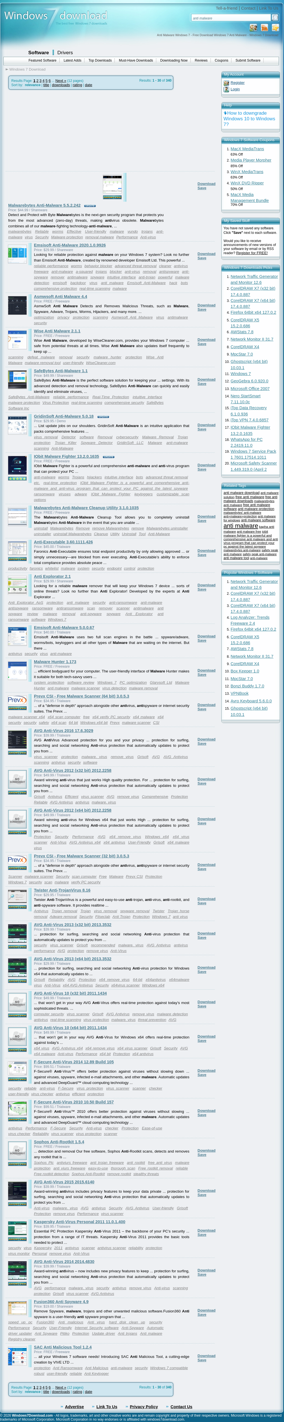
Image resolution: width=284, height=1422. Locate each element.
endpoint (114, 568)
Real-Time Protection (110, 397)
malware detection (172, 1014)
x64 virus (41, 1048)
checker (155, 1088)
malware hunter (107, 357)
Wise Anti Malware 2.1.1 (57, 331)
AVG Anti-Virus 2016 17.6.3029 (63, 730)
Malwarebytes (61, 528)
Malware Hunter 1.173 (55, 661)
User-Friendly (139, 842)
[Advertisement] (53, 144)
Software (38, 52)
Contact (248, 8)
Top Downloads (100, 60)
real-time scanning (94, 288)
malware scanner (85, 688)
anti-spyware (91, 614)
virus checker (42, 1094)
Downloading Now (174, 60)
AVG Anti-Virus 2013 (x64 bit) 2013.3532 (72, 959)
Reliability (56, 979)
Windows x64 (157, 837)
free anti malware (249, 497)
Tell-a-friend (227, 8)
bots (184, 283)
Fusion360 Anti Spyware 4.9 (61, 1301)
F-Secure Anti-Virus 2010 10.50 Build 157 (74, 1102)
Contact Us (181, 1406)
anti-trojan (146, 277)
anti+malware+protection (240, 516)
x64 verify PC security (111, 717)
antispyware (169, 271)
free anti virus (160, 1162)
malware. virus (94, 757)
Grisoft (142, 757)
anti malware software (258, 520)
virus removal (46, 437)
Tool (142, 534)
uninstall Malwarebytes (72, 534)
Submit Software (248, 60)
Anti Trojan (121, 916)
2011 (58, 1248)
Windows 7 (57, 619)
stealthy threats (146, 1174)
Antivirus (55, 796)
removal (149, 271)
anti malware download (242, 493)
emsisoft (60, 283)
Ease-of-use (152, 1128)
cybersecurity (127, 437)
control (129, 568)
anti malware (112, 283)
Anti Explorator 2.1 (52, 576)
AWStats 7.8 (242, 332)
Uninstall (129, 534)
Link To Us (268, 8)
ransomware (44, 494)
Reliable (42, 231)
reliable (30, 1088)
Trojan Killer (66, 443)
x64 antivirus (114, 842)
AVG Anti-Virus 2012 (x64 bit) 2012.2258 (72, 810)
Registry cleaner (21, 1339)
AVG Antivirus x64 (85, 842)
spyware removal (134, 911)
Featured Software (43, 60)
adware (81, 494)
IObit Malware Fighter (110, 494)
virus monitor (19, 1253)
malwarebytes (19, 231)
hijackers (94, 477)
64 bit (73, 722)
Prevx (115, 722)
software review (80, 682)
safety (44, 722)
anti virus (180, 916)
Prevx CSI (134, 876)
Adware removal (63, 916)
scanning (100, 317)
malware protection (24, 402)
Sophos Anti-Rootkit (88, 1174)
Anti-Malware (62, 448)
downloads (61, 85)
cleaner (165, 266)
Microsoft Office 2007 (250, 388)
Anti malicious (70, 1322)
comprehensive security (124, 402)
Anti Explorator (139, 614)
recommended (103, 945)
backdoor (78, 283)
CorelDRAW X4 (245, 347)
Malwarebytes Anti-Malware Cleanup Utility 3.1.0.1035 (86, 508)
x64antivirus (156, 979)
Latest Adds (72, 60)
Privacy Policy (144, 1406)
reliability (136, 1248)
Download (207, 184)
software (86, 437)
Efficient (71, 796)
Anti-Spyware (133, 1328)
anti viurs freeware (69, 1168)
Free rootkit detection (51, 1174)
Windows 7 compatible (169, 1368)
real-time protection (60, 483)
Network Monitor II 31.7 (252, 339)
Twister (158, 911)
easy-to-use (98, 1168)
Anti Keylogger (96, 1373)
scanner (123, 608)
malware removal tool (43, 363)
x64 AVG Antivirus (78, 985)
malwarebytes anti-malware (242, 550)
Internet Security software (96, 1328)
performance (44, 951)
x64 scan (58, 722)
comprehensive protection (55, 288)
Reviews (201, 60)
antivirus (181, 266)
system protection (49, 682)
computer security (49, 1014)
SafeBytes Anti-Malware (28, 397)
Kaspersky (43, 1248)
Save (202, 188)
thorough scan (123, 1168)
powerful (165, 277)
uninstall (41, 528)
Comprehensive (155, 796)
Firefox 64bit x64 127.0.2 (253, 312)
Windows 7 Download (27, 69)
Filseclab (102, 916)
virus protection (96, 1020)
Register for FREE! (252, 253)
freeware (41, 271)
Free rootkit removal (155, 1168)
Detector (69, 437)
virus (29, 237)
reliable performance (51, 266)
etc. (37, 483)
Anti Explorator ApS (25, 602)
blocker (116, 271)
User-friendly (95, 231)
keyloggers (144, 494)
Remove (83, 528)
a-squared (84, 271)
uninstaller (42, 534)
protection (81, 317)
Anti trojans (127, 1333)
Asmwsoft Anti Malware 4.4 (60, 296)
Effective (74, 231)
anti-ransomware (123, 602)
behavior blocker (98, 266)
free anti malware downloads (251, 499)
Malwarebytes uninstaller (167, 528)
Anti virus (96, 1322)
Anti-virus (148, 237)
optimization (44, 317)
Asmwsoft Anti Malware (132, 317)
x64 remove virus (125, 837)
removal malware (99, 237)
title (46, 85)
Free (103, 876)
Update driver (103, 1333)
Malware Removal (158, 437)
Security (42, 237)
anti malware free (249, 531)
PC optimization (133, 682)
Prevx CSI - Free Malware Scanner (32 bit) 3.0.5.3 (81, 856)
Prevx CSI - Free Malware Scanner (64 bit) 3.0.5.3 (81, 696)
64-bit (137, 979)
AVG (156, 757)
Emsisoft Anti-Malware (146, 283)
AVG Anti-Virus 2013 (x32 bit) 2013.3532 (72, 924)
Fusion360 (45, 1322)
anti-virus (132, 271)
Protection (179, 796)
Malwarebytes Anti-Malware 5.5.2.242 (44, 205)
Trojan (182, 437)
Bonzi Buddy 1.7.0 (247, 686)
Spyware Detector (97, 443)
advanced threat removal (136, 266)
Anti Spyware (46, 1333)
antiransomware (70, 608)
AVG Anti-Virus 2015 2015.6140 (64, 1182)
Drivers (65, 52)
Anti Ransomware (68, 1368)
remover (57, 277)
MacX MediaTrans (247, 149)
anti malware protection (256, 509)
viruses (65, 494)
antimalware (77, 277)
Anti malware (151, 1333)
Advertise (74, 1406)
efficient (78, 1094)
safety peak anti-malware (260, 554)
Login (235, 89)
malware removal (143, 688)
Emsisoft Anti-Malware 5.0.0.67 (64, 627)
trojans (147, 231)
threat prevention (152, 1020)
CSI (156, 722)
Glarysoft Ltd (161, 682)
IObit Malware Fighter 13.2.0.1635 (66, 456)
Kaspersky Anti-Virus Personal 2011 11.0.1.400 (79, 1222)
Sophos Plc (44, 1162)
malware (117, 231)
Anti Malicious (96, 1368)
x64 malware (144, 717)
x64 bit (104, 1054)
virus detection (114, 688)
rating (77, 85)
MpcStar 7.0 (242, 354)
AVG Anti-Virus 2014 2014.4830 (64, 1261)
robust (39, 1373)
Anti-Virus (58, 842)
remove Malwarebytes (110, 528)
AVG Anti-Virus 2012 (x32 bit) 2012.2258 (72, 770)
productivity (17, 568)
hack (173, 283)
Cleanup (101, 534)
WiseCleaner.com (101, 363)
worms (57, 231)
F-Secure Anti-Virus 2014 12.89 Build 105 (74, 1062)
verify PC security (86, 882)
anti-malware (62, 271)
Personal (39, 1253)
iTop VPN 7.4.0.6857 (249, 420)
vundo (132, 231)
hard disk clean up (127, 1322)
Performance (127, 237)
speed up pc (20, 1322)
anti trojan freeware (107, 1162)
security (40, 323)
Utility (115, 534)
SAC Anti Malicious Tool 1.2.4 (63, 1347)
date (88, 85)
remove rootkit (119, 1174)
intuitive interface (121, 277)
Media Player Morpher (251, 160)
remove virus (122, 757)
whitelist (51, 568)
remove (137, 528)
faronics (36, 568)
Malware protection (67, 237)
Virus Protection (55, 402)
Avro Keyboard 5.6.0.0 (251, 701)
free (86, 717)
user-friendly (73, 363)
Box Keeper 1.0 (245, 671)
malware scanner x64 (26, 717)
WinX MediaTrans (247, 171)
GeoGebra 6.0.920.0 (249, 381)
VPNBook (240, 693)
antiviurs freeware (72, 1162)
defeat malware (41, 357)
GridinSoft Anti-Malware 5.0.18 (64, 416)
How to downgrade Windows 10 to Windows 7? (249, 118)
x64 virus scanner (132, 1048)
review (32, 614)
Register (238, 82)
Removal (104, 437)
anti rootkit (136, 1162)
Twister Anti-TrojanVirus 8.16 (62, 890)
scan (91, 608)
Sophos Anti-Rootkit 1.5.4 (59, 1142)
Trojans (78, 477)
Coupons (221, 60)
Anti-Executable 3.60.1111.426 (63, 542)
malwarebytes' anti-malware (242, 512)
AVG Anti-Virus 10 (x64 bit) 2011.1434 (70, 1027)
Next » (60, 81)
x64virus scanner (125, 985)
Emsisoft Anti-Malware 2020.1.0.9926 (70, 245)
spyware (97, 277)
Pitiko (65, 1333)
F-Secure (65, 1088)
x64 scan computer (64, 717)
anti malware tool (236, 558)
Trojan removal (64, 911)
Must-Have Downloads (136, 60)
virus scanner (46, 757)
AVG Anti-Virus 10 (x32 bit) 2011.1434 (70, 993)
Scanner (15, 876)
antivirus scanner (111, 1248)
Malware (155, 443)
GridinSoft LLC (130, 443)
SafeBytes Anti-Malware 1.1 (61, 371)
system (83, 568)
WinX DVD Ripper (247, 183)
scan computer (84, 876)
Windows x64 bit (94, 722)
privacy (63, 317)
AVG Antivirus (176, 757)
